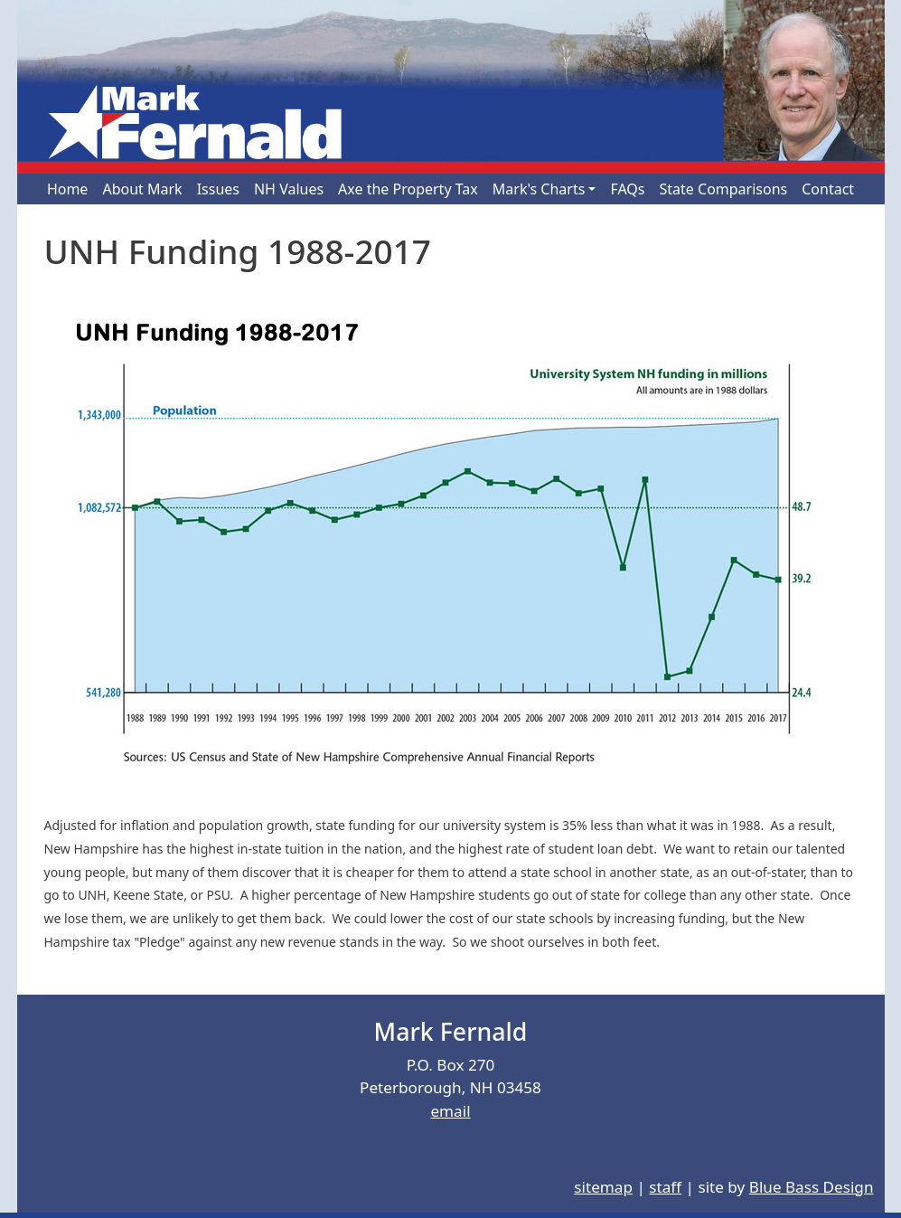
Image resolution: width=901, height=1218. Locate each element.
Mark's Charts (539, 189)
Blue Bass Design (811, 1186)
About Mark (142, 189)
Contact (828, 189)
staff (665, 1186)
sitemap (603, 1186)
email (450, 1110)
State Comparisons (724, 189)
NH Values (289, 189)
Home (68, 189)
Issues (218, 189)
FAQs (627, 189)
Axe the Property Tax (408, 189)
